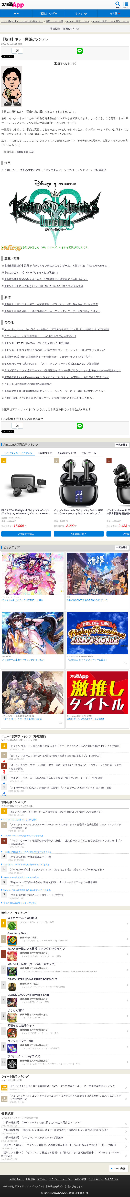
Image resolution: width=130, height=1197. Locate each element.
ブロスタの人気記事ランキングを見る (19, 903)
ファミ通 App (12, 5)
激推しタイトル (71, 28)
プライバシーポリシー (60, 1179)
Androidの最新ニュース (77, 21)
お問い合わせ (16, 1179)
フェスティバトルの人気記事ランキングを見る (23, 836)
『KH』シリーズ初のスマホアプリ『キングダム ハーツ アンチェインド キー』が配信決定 (55, 170)
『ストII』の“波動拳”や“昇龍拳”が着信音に (28, 384)
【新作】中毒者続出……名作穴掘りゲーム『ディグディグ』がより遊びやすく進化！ (52, 311)
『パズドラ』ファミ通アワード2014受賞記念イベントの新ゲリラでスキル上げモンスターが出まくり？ (62, 370)
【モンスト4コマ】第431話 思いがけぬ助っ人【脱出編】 (37, 343)
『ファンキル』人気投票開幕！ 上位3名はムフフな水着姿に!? (40, 336)
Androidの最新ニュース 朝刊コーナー (110, 21)
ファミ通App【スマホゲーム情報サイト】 (22, 21)
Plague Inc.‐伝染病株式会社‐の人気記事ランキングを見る (27, 890)
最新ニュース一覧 (54, 21)
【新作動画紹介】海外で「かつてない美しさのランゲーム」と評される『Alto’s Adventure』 (56, 265)
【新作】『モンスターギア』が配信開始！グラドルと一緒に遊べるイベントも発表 (51, 304)
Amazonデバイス (67, 453)
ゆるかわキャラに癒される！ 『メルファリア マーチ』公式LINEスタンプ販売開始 (51, 363)
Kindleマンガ (45, 453)
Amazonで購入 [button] (26, 533)
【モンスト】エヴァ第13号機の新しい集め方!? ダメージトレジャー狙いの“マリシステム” (54, 349)
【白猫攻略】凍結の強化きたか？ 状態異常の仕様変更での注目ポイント (46, 279)
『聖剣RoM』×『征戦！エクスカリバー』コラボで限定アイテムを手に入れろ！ (49, 397)
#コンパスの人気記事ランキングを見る (20, 820)
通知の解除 (80, 1179)
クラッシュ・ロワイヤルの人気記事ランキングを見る (26, 865)
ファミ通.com (95, 1179)
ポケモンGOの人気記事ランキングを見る (21, 877)
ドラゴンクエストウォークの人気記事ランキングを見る (27, 852)
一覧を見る (121, 444)
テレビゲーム (89, 453)
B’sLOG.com (111, 1179)
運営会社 (42, 1179)
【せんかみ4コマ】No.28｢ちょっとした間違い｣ (31, 272)
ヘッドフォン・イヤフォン (18, 453)
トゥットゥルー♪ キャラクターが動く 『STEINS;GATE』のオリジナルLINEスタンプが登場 (56, 329)
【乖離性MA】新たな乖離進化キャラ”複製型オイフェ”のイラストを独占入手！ (48, 356)
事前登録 (55, 28)
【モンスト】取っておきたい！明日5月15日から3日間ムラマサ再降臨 (43, 286)
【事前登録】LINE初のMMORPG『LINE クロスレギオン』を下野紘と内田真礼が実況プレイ (56, 377)
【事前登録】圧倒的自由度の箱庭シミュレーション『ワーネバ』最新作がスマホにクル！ (54, 391)
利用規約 (30, 1179)
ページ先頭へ (120, 1168)
